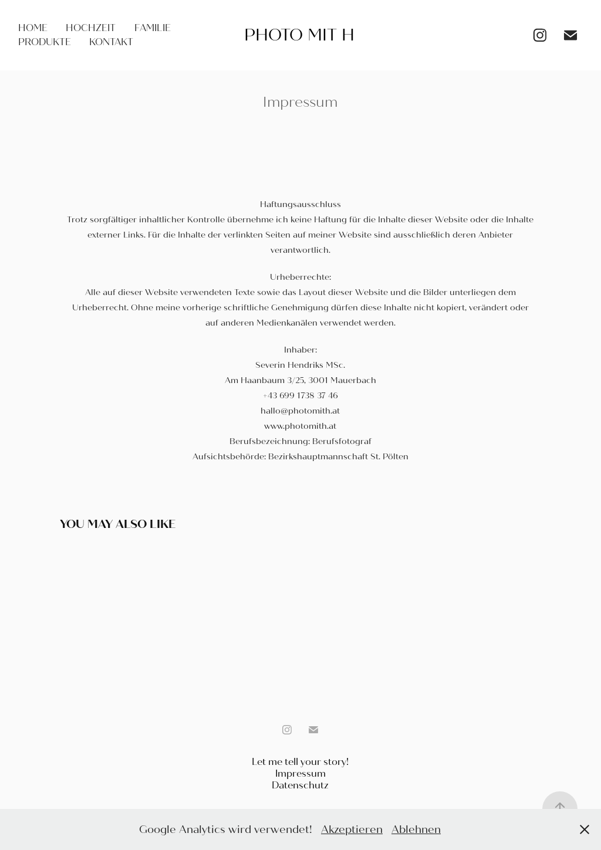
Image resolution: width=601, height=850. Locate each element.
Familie (152, 27)
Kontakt (111, 42)
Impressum (300, 773)
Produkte (44, 42)
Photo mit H (299, 35)
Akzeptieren (352, 829)
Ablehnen (416, 829)
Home (33, 27)
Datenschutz (300, 785)
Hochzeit (91, 27)
